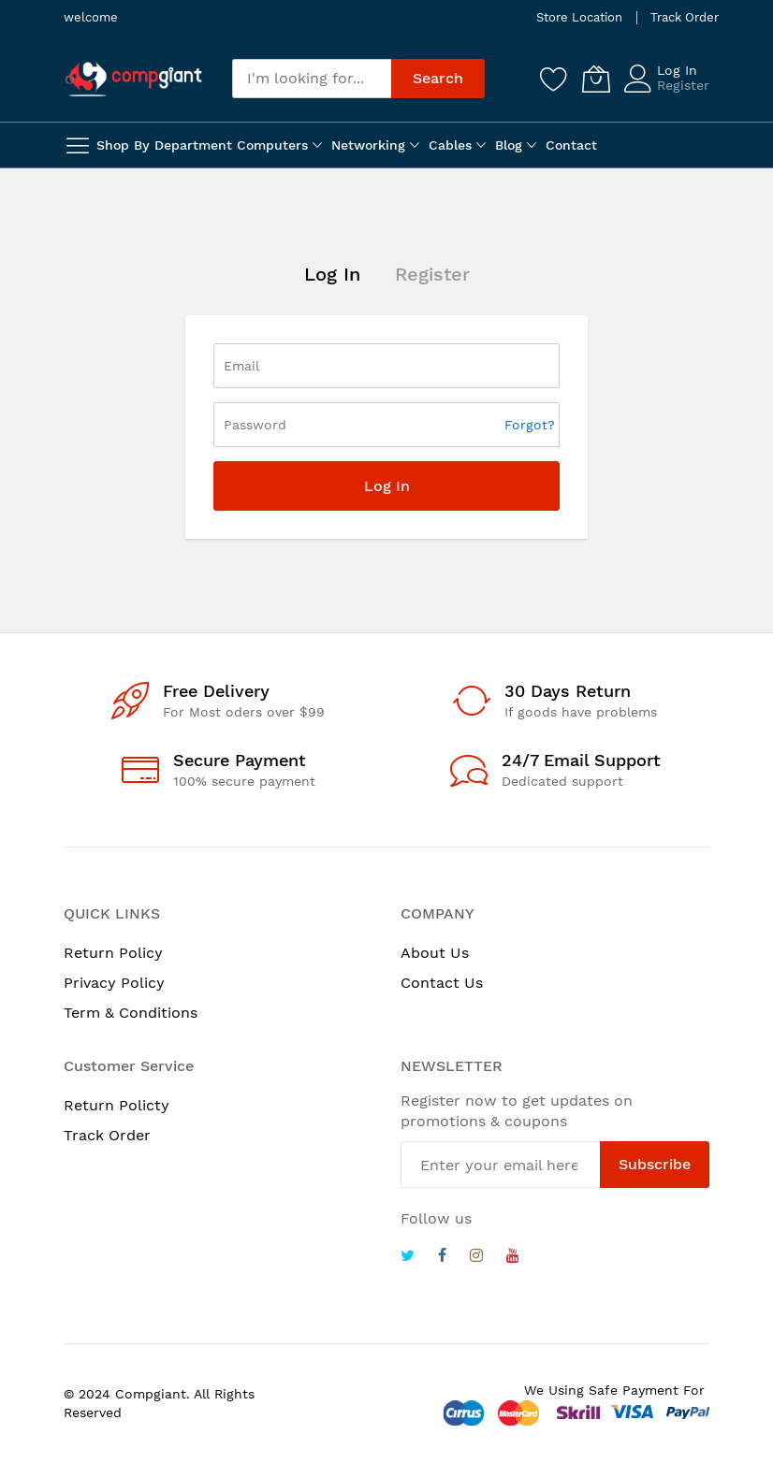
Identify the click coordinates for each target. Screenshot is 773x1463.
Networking (368, 145)
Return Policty (116, 1105)
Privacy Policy (114, 983)
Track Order (684, 17)
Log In (677, 70)
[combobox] (311, 78)
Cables (450, 145)
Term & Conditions (130, 1012)
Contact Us (442, 983)
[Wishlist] (554, 78)
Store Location (579, 17)
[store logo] (134, 78)
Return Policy (113, 953)
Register (683, 85)
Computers (272, 145)
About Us (435, 953)
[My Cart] (596, 78)
